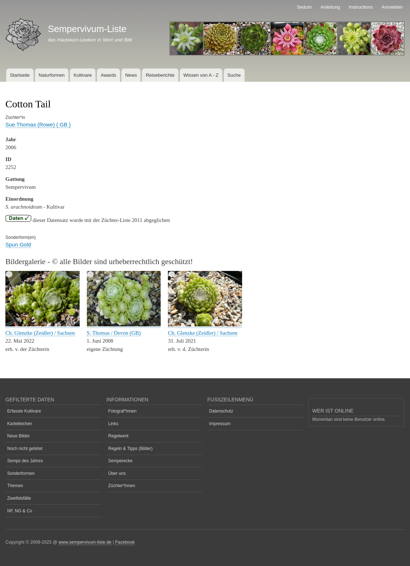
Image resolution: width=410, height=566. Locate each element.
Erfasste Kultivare (24, 411)
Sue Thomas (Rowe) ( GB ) (38, 124)
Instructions (361, 7)
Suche (234, 75)
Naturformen (51, 75)
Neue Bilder (18, 435)
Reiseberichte (160, 75)
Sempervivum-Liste (87, 29)
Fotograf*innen (122, 411)
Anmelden (392, 7)
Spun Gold (18, 244)
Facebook (125, 542)
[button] (42, 325)
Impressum (220, 423)
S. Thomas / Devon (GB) (114, 333)
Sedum (304, 7)
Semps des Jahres (25, 460)
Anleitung (330, 7)
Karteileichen (19, 423)
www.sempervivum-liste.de (85, 542)
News (131, 75)
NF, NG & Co (19, 510)
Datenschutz (221, 411)
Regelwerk (118, 435)
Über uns (117, 473)
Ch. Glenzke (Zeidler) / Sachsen (40, 333)
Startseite (20, 75)
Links (113, 423)
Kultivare (82, 75)
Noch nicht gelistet (25, 448)
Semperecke (120, 460)
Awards (108, 75)
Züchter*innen (121, 485)
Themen (15, 485)
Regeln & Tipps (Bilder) (130, 448)
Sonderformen (21, 473)
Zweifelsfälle (19, 498)
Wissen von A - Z (201, 75)
